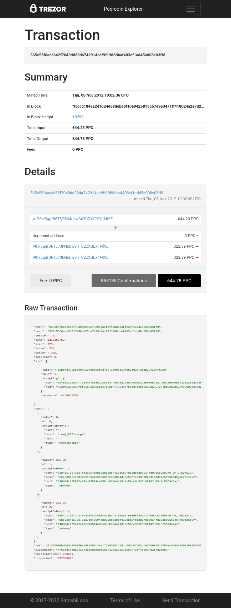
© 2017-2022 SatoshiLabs (59, 600)
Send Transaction (181, 600)
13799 (78, 117)
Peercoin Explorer (123, 9)
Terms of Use (125, 600)
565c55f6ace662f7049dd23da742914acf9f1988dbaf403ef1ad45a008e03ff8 (96, 193)
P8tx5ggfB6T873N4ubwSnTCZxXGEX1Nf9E (75, 219)
